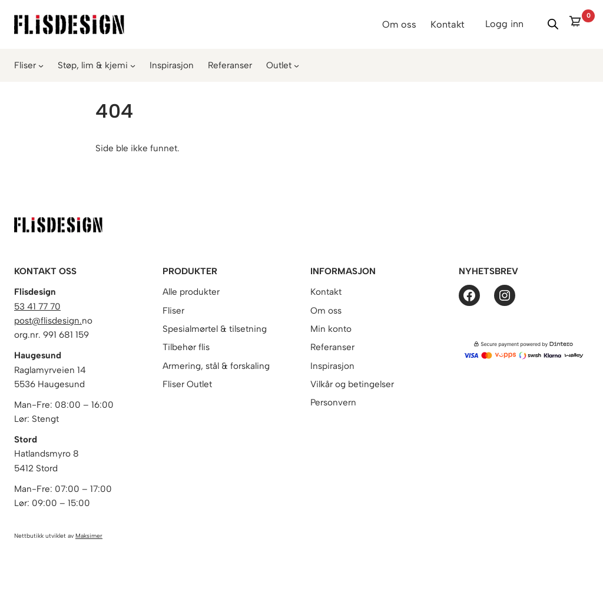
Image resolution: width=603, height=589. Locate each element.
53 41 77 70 (37, 306)
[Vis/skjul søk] (553, 24)
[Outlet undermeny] (296, 65)
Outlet (278, 65)
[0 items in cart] (578, 24)
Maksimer (88, 536)
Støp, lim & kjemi (93, 65)
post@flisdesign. (48, 320)
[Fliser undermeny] (41, 65)
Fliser (25, 65)
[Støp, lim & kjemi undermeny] (132, 65)
